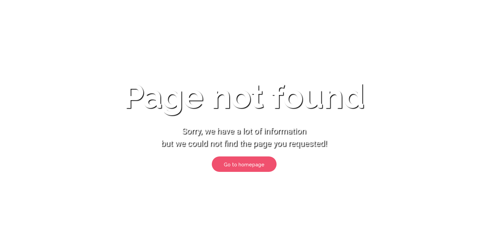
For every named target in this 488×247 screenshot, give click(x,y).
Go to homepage (244, 164)
